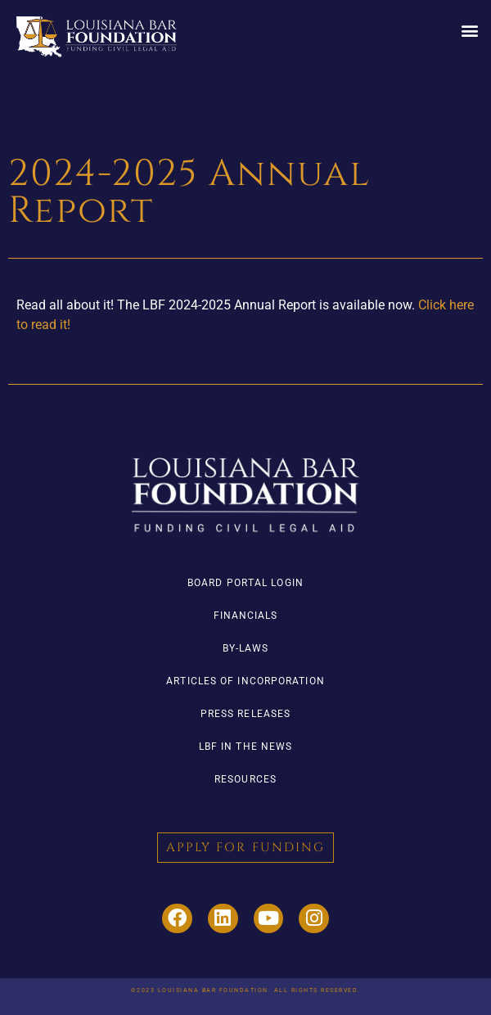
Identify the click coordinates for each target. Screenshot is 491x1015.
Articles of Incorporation (245, 681)
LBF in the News (246, 746)
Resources (245, 779)
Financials (246, 615)
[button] (469, 29)
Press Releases (245, 714)
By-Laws (246, 648)
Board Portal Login (245, 583)
